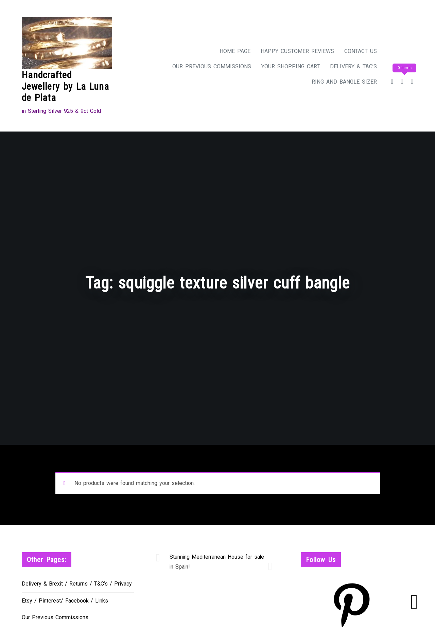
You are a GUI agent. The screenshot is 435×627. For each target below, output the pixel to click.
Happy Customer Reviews (297, 51)
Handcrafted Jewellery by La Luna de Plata (65, 86)
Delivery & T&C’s (353, 66)
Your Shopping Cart (290, 66)
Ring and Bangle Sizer (344, 82)
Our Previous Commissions (211, 66)
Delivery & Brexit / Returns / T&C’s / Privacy (77, 583)
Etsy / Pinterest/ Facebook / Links (65, 600)
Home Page (235, 51)
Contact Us (360, 51)
